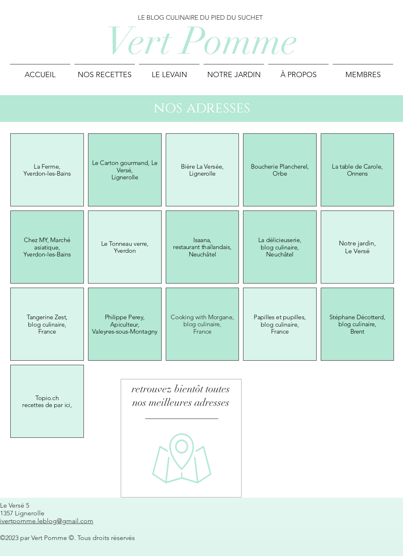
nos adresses (201, 108)
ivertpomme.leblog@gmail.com (46, 521)
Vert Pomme (202, 41)
